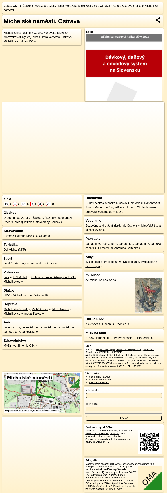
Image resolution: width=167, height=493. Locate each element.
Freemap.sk (110, 190)
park (6, 277)
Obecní (107, 324)
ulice (139, 5)
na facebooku (110, 430)
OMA (16, 5)
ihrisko (51, 263)
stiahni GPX (91, 355)
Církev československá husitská (106, 203)
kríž (108, 207)
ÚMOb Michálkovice (16, 295)
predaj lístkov (23, 222)
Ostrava (127, 5)
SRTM (88, 486)
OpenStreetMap (92, 190)
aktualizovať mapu (105, 349)
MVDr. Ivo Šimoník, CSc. (20, 345)
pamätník (91, 243)
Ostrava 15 (41, 295)
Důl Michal (20, 277)
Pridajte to (118, 486)
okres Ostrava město (96, 360)
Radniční (121, 324)
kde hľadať (92, 390)
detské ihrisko (12, 263)
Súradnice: (91, 352)
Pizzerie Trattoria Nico (18, 235)
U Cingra (42, 235)
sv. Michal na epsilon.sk (100, 280)
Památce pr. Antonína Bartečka (118, 248)
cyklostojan (92, 261)
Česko (27, 5)
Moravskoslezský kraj (48, 5)
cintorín (135, 203)
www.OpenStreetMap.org (128, 464)
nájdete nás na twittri (99, 376)
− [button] (8, 114)
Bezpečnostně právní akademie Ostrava (111, 225)
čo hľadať (91, 403)
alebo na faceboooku (100, 379)
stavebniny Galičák (48, 222)
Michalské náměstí (16, 309)
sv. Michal (93, 275)
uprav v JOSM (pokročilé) (129, 349)
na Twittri (114, 433)
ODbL (113, 466)
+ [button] (8, 108)
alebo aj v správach (99, 382)
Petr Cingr (108, 243)
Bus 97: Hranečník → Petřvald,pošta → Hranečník (117, 337)
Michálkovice (12, 41)
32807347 (148, 349)
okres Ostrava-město (105, 5)
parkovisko (10, 327)
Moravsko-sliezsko (77, 5)
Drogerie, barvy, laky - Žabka (22, 217)
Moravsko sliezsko (123, 357)
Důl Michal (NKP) (15, 249)
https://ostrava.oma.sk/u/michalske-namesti (143, 190)
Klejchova (91, 324)
